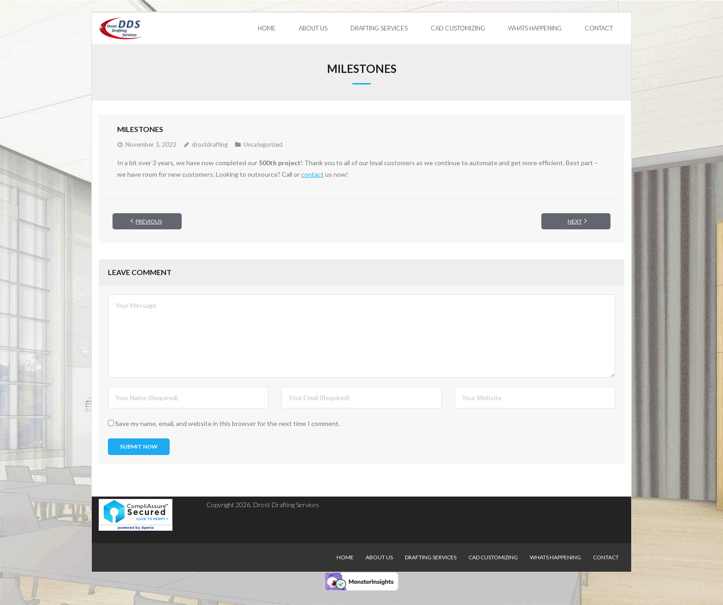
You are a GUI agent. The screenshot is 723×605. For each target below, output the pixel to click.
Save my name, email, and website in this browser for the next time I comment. (227, 423)
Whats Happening (555, 557)
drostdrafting (210, 144)
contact (312, 174)
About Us (379, 557)
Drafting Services (430, 557)
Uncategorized (263, 144)
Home (345, 557)
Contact (606, 557)
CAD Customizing (493, 557)
